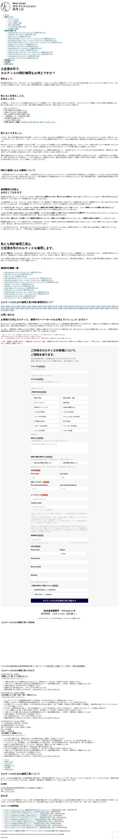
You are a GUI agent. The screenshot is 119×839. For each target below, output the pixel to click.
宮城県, (18, 306)
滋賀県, (12, 308)
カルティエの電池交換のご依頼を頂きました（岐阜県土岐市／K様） (27, 812)
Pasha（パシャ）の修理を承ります (19, 36)
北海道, (3, 306)
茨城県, (39, 306)
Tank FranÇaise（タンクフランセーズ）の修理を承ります (27, 32)
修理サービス (8, 761)
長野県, (103, 306)
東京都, (65, 306)
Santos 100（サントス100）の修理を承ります (23, 50)
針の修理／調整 (13, 28)
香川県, (76, 308)
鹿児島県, (6, 310)
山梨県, (98, 306)
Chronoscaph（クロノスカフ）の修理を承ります (24, 56)
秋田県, (24, 306)
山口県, (65, 308)
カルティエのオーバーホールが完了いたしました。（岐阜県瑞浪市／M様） (29, 813)
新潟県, (77, 306)
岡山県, (55, 308)
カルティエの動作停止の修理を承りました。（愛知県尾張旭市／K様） (28, 819)
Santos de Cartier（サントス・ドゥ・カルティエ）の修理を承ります (30, 52)
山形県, (29, 306)
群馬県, (50, 306)
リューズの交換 (13, 21)
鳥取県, (44, 308)
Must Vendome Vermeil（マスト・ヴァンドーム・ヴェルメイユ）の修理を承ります (35, 42)
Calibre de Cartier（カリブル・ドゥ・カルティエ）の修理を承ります (30, 54)
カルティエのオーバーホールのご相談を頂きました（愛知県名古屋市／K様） (30, 827)
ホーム (6, 759)
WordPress (11, 834)
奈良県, (32, 308)
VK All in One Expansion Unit (39, 834)
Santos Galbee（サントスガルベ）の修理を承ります (25, 48)
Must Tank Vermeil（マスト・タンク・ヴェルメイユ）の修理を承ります (31, 38)
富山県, (82, 306)
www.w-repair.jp (10, 791)
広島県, (60, 308)
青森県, (8, 306)
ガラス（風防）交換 (15, 23)
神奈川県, (71, 306)
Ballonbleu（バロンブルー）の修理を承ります (23, 46)
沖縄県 (12, 310)
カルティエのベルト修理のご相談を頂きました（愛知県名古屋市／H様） (28, 821)
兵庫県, (27, 308)
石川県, (88, 306)
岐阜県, (108, 306)
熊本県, (107, 308)
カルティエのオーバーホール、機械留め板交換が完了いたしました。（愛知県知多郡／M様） (35, 810)
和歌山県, (39, 308)
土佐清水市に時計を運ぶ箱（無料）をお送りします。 (39, 122)
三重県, (6, 308)
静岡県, (114, 306)
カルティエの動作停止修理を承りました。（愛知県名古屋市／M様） (27, 823)
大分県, (112, 308)
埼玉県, (55, 306)
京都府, (17, 308)
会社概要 (7, 767)
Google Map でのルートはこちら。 (13, 678)
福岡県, (91, 308)
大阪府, (22, 308)
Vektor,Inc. (54, 834)
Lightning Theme (23, 834)
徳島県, (70, 308)
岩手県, (13, 306)
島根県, (50, 308)
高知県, (86, 308)
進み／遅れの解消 (14, 25)
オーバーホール (13, 19)
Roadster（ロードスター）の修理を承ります (22, 44)
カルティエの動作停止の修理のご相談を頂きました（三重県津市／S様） (28, 815)
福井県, (93, 306)
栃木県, (44, 306)
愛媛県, (81, 308)
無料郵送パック (9, 765)
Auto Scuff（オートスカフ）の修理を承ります (23, 58)
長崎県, (102, 308)
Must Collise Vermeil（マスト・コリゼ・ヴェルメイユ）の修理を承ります (32, 40)
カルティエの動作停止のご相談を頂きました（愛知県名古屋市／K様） (28, 825)
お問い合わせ (8, 769)
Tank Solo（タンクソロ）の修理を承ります (22, 34)
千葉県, (60, 306)
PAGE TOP (4, 837)
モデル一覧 (8, 763)
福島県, (34, 306)
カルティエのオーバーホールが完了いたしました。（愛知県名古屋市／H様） (30, 817)
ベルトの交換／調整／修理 (17, 27)
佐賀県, (96, 308)
